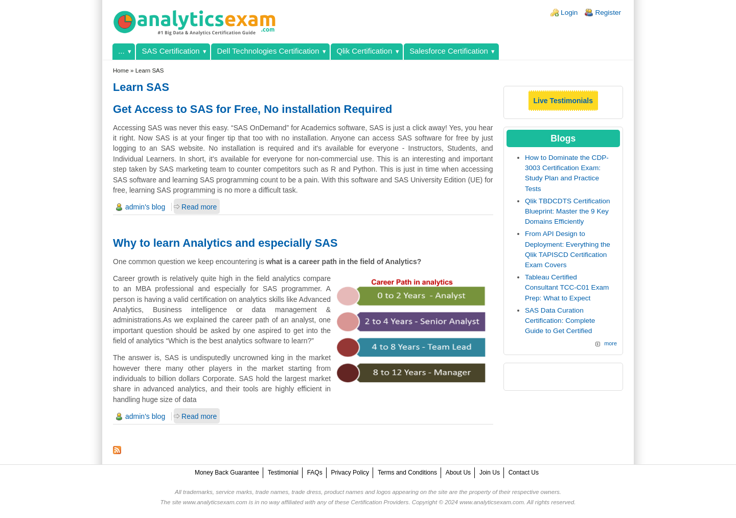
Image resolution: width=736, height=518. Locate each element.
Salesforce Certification (448, 50)
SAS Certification (171, 50)
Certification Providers (379, 502)
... (121, 50)
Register (608, 12)
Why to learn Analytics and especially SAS (225, 243)
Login (569, 12)
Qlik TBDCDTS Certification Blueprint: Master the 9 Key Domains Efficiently (567, 211)
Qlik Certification (364, 50)
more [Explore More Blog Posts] (610, 343)
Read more (199, 207)
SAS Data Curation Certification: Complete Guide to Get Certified (560, 321)
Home (121, 70)
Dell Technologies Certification (268, 50)
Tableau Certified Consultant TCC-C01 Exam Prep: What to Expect (567, 287)
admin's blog (145, 207)
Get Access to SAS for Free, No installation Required (252, 109)
